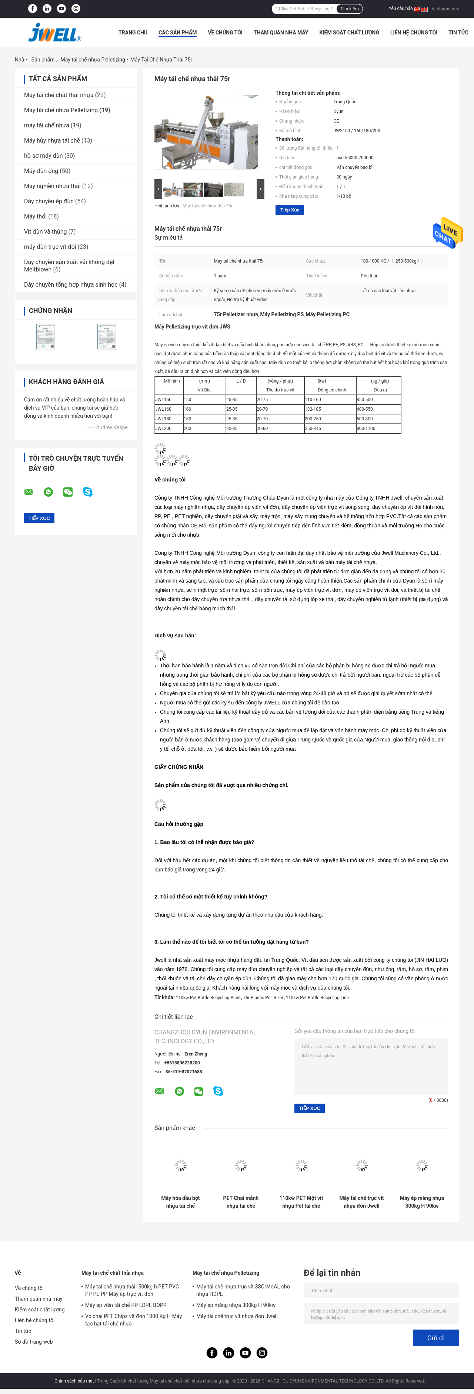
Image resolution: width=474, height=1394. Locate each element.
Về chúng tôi (225, 33)
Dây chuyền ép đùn (49, 201)
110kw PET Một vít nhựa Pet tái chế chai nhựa (301, 1202)
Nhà (19, 60)
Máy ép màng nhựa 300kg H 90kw (422, 1202)
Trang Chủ (132, 33)
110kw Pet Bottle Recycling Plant (208, 997)
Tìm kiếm (349, 8)
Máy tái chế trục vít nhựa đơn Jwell (362, 1202)
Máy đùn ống (41, 170)
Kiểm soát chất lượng (349, 33)
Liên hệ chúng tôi (413, 33)
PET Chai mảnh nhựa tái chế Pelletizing (241, 1202)
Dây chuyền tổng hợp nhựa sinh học (71, 284)
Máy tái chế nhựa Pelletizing (92, 60)
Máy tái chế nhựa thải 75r (208, 206)
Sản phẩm (43, 60)
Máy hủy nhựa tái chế (52, 140)
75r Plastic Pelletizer (263, 997)
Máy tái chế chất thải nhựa (58, 95)
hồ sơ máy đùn (43, 155)
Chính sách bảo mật (74, 1381)
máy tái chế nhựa (46, 125)
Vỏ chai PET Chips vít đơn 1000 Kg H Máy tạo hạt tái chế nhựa (133, 1320)
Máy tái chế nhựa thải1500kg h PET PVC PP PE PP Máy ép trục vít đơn (132, 1290)
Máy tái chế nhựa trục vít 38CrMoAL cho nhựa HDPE (243, 1290)
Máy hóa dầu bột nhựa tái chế (180, 1202)
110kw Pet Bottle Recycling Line (317, 997)
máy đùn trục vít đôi (50, 246)
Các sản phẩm (177, 33)
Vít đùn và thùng (45, 231)
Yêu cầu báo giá (404, 8)
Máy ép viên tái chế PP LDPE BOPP (126, 1305)
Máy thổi (35, 216)
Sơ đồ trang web (34, 1342)
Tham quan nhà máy (281, 33)
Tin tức (458, 33)
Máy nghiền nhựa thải (52, 186)
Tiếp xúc (289, 210)
